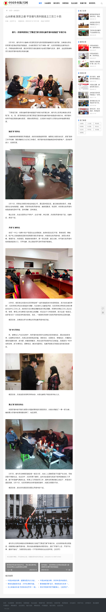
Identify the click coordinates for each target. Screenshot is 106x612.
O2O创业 (89, 129)
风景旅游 (65, 603)
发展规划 (82, 132)
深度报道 (65, 3)
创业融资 (97, 129)
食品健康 (96, 603)
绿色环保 (57, 603)
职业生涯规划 (98, 126)
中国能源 (45, 605)
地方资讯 (52, 605)
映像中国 (83, 3)
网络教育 (14, 605)
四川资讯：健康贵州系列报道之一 (95, 78)
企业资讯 (22, 605)
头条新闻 (48, 3)
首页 (40, 3)
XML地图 (6, 608)
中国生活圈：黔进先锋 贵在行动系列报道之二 (95, 87)
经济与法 (80, 603)
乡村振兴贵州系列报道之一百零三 (95, 95)
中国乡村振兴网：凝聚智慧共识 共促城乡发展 (22, 580)
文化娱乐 (73, 603)
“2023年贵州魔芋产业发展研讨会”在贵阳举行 (95, 32)
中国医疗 (6, 605)
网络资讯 (37, 605)
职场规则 (82, 126)
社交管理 (82, 129)
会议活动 (60, 605)
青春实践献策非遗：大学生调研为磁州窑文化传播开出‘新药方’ (22, 584)
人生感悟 (89, 123)
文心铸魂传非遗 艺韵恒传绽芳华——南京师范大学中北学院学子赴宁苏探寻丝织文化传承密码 (22, 587)
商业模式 (97, 123)
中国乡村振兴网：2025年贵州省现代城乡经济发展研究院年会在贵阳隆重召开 (54, 580)
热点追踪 (74, 3)
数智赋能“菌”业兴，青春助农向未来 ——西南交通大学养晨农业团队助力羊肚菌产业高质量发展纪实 (54, 584)
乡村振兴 (16, 10)
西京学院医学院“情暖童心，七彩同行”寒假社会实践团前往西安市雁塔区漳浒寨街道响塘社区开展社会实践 (54, 587)
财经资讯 (92, 3)
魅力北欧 (29, 605)
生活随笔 (89, 126)
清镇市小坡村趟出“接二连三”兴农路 (95, 63)
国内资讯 (56, 3)
